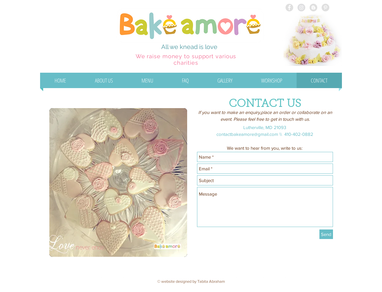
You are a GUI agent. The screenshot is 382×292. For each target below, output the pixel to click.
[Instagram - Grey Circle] (301, 7)
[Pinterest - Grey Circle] (325, 7)
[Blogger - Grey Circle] (313, 7)
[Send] (326, 234)
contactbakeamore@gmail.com (247, 134)
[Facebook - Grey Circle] (289, 7)
